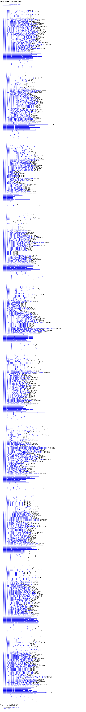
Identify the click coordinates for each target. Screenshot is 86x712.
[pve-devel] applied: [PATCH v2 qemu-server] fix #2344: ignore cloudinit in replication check (19, 457)
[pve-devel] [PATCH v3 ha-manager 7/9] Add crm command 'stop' (14, 50)
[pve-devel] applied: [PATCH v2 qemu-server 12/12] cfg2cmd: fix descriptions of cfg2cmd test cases (20, 32)
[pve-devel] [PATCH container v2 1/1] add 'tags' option (12, 84)
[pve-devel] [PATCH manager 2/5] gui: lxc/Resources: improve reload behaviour (17, 688)
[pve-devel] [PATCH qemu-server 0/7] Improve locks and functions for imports (17, 555)
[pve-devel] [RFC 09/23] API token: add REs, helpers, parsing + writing (15, 383)
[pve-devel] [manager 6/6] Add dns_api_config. (11, 310)
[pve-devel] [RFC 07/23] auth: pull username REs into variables (14, 381)
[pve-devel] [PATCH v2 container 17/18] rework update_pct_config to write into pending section (20, 62)
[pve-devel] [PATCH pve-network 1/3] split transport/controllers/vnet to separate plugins (18, 508)
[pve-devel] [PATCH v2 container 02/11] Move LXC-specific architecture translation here (18, 616)
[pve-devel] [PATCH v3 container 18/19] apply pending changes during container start (18, 291)
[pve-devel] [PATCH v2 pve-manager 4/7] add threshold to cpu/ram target (16, 216)
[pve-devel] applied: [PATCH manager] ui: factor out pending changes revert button (17, 682)
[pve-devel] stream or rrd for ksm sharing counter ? (12, 209)
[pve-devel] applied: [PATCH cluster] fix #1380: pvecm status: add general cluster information (19, 109)
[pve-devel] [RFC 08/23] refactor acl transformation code (13, 382)
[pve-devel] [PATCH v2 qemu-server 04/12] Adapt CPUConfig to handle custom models (18, 28)
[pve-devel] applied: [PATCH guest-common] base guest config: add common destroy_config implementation (22, 426)
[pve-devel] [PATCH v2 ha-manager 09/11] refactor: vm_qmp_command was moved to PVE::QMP (20, 623)
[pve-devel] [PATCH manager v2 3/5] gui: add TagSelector (13, 87)
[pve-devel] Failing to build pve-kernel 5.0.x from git (12, 72)
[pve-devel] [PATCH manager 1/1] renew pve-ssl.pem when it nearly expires (16, 600)
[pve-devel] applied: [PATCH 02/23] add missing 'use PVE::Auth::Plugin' (16, 399)
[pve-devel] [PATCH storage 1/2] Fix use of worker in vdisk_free (14, 185)
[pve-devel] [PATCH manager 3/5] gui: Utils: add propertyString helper (15, 689)
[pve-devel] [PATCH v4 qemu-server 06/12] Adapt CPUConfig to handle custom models (18, 154)
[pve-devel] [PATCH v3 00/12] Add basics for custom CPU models (14, 339)
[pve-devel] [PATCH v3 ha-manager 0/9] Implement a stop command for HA (16, 43)
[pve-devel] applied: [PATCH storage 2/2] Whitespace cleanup (14, 190)
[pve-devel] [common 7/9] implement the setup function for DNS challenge (16, 312)
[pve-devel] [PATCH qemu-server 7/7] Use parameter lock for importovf (15, 561)
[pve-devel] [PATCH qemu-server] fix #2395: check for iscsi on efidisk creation (17, 110)
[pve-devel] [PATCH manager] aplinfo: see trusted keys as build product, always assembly (19, 354)
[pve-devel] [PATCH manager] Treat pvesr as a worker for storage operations (16, 643)
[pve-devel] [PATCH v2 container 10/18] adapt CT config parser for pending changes (18, 57)
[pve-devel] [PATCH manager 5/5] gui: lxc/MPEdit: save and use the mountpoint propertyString (20, 691)
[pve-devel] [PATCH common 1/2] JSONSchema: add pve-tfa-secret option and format (18, 606)
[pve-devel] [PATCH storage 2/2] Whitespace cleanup (12, 186)
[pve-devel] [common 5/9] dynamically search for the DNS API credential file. (16, 309)
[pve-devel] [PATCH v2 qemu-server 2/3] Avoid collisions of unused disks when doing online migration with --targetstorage (25, 677)
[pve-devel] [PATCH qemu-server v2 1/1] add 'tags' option (13, 83)
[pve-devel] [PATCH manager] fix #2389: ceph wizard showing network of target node (18, 112)
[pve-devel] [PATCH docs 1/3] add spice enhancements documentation (15, 114)
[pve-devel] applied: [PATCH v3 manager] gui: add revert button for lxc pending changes (18, 671)
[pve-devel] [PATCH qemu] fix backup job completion (12, 554)
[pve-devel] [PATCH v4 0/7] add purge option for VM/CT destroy (14, 327)
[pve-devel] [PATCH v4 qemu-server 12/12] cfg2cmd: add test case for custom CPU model (19, 160)
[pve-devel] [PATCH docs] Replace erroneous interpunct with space (15, 522)
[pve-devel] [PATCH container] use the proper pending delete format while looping (17, 494)
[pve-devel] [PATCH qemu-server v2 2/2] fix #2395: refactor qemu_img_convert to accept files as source (21, 369)
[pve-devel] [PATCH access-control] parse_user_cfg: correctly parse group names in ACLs (19, 77)
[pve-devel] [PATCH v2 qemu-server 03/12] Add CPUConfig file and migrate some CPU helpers (20, 23)
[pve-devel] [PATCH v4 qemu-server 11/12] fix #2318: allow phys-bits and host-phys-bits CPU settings (21, 159)
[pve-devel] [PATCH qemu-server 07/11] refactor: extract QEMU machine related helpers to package (20, 594)
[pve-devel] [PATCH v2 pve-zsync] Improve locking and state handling (15, 80)
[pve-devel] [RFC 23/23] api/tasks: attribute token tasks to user (14, 397)
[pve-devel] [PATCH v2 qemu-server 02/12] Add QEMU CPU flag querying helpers (17, 22)
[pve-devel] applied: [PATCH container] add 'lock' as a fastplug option (15, 586)
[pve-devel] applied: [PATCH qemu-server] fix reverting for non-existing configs (17, 533)
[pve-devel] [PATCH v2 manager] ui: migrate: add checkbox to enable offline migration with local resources (22, 294)
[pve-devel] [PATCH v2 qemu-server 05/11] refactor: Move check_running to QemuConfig (19, 619)
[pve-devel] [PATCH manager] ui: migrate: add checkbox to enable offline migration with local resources (21, 146)
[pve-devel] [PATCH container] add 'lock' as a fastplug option (13, 550)
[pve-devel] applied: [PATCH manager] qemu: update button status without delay (17, 667)
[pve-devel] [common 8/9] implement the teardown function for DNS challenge (17, 313)
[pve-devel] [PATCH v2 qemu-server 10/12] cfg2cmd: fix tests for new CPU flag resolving (19, 24)
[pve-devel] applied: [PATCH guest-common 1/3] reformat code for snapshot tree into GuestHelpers (20, 19)
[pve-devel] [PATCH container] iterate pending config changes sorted (15, 540)
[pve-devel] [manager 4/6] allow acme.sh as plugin (12, 306)
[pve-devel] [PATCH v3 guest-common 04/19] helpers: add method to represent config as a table (20, 420)
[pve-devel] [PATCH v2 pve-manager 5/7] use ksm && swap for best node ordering (17, 217)
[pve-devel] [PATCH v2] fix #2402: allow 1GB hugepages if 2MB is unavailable (17, 239)
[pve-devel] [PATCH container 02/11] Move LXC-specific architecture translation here (18, 589)
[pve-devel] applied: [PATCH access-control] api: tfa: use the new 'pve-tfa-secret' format (18, 636)
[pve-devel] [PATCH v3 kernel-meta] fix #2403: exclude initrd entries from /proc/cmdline (18, 358)
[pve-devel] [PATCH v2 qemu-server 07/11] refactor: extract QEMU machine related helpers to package (21, 621)
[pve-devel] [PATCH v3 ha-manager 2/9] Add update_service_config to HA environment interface (20, 45)
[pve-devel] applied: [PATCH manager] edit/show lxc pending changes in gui (16, 460)
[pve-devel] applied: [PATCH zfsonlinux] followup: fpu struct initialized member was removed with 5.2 (21, 26)
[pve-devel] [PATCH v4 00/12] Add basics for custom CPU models (14, 148)
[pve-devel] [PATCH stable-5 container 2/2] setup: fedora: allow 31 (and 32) (16, 701)
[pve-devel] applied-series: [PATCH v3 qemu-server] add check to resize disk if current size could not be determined (23, 459)
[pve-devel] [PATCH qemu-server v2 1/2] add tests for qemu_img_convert (16, 368)
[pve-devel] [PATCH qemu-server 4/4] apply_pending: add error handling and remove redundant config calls (22, 650)
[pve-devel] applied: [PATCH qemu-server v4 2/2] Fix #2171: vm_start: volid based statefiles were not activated (22, 413)
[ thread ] (12, 4)
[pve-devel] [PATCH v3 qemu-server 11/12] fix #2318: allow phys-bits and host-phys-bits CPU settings (21, 349)
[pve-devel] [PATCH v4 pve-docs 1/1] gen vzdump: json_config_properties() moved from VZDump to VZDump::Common (24, 330)
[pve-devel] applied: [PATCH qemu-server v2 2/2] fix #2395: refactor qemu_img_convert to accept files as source (23, 372)
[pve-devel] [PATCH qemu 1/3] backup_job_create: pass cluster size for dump (16, 542)
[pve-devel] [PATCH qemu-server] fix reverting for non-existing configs (15, 531)
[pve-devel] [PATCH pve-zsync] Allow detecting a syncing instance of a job (16, 15)
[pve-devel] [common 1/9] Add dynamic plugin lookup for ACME (14, 300)
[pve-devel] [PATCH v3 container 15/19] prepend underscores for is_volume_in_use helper (19, 288)
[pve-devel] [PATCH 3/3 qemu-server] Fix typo (11, 583)
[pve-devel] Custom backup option (9, 196)
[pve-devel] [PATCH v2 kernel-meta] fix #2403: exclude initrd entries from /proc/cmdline (18, 353)
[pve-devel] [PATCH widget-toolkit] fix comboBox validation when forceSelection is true (18, 565)
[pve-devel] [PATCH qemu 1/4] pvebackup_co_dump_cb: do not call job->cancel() (17, 578)
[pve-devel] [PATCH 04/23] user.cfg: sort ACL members (13, 378)
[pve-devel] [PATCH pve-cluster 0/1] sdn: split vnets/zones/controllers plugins (16, 511)
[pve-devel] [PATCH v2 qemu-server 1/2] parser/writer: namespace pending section (17, 548)
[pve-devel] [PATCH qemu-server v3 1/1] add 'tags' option (13, 694)
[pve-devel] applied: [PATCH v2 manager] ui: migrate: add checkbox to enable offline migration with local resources (23, 322)
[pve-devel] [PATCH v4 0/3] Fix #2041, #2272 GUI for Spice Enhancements (16, 161)
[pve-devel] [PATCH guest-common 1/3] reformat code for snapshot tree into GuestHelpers (19, 11)
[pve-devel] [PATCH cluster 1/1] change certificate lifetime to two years (15, 601)
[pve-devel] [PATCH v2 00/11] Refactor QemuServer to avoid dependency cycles (17, 614)
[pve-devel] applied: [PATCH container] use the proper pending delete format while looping (19, 496)
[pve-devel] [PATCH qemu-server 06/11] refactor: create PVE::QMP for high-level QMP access (19, 593)
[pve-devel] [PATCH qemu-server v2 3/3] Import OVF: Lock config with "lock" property (18, 613)
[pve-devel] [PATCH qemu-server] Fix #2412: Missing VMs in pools (15, 260)
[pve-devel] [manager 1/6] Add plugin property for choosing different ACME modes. (18, 301)
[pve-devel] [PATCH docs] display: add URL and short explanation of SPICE (16, 145)
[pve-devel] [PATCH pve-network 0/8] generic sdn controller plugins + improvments (18, 259)
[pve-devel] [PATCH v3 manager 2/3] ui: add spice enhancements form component (17, 115)
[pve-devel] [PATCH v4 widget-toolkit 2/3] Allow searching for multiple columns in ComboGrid (20, 34)
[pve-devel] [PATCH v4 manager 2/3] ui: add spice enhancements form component (17, 163)
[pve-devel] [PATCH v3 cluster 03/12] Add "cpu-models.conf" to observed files (17, 342)
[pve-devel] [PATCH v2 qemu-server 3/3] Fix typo (12, 678)
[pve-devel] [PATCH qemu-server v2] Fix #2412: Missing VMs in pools (15, 315)
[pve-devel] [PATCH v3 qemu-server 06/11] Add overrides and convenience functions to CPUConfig (20, 99)
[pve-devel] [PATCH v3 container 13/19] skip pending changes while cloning (16, 286)
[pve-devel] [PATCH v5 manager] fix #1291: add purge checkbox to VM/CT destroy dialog (19, 506)
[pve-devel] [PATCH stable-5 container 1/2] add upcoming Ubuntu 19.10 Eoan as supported (19, 700)
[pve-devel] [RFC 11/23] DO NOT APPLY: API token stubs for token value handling (18, 385)
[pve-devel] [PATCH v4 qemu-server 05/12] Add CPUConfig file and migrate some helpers (19, 153)
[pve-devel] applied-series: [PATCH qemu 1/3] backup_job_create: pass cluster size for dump (19, 545)
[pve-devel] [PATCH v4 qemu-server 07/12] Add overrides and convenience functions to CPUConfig (20, 155)
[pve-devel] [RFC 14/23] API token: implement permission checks (14, 388)
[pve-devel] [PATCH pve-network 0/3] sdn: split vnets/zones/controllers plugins (17, 507)
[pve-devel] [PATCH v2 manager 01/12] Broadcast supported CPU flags (15, 21)
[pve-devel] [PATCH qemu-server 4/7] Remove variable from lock (14, 574)
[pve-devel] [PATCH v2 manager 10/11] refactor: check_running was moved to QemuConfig (19, 624)
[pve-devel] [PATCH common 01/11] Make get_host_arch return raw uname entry (17, 588)
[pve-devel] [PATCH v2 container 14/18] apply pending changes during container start (18, 60)
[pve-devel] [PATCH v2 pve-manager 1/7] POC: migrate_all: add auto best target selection (19, 213)
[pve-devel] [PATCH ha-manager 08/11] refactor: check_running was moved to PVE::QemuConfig (20, 595)
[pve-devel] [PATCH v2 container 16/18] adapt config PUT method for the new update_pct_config (20, 67)
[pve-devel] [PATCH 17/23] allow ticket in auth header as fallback (14, 391)
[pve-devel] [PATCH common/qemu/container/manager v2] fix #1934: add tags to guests (18, 81)
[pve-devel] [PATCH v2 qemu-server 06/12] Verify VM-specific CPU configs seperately (18, 30)
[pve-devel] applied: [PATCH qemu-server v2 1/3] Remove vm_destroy (15, 656)
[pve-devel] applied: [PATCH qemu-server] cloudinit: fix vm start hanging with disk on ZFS (19, 458)
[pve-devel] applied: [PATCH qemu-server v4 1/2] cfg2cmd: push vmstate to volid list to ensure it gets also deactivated (24, 412)
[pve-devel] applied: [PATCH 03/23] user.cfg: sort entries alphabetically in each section (18, 400)
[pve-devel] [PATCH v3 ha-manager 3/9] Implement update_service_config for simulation (19, 46)
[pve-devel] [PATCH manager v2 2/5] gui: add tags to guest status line (15, 86)
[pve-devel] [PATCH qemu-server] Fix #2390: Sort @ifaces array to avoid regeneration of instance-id (21, 456)
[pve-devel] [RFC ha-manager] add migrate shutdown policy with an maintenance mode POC (19, 130)
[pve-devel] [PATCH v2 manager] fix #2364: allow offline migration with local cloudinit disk (19, 142)
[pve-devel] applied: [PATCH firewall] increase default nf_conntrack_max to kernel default (19, 478)
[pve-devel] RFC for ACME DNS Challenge (10, 299)
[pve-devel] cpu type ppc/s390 (8, 143)
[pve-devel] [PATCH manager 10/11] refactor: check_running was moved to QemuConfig (18, 597)
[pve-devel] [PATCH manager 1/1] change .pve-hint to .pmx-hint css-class (16, 180)
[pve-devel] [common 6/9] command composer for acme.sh (13, 311)
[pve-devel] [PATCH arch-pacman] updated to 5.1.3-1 (12, 108)
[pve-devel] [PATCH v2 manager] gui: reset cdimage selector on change (15, 564)
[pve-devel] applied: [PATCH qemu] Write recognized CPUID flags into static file (17, 370)
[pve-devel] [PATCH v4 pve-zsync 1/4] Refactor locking (13, 234)
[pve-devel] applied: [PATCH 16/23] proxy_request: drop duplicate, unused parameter (18, 409)
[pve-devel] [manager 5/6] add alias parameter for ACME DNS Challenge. (16, 308)
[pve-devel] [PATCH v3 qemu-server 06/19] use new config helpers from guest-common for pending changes (22, 279)
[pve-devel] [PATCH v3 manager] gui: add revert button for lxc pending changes (17, 652)
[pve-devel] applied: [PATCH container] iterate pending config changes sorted (16, 631)
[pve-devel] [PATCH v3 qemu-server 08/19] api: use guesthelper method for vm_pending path (19, 281)
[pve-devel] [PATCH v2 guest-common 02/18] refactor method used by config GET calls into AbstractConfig (22, 42)
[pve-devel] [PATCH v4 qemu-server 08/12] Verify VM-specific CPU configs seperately (18, 156)
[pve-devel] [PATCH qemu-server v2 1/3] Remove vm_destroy (14, 611)
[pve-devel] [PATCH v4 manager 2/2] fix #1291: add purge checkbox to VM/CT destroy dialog (19, 332)
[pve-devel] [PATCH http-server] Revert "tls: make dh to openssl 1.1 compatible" (17, 568)
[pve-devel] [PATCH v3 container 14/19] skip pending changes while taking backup (17, 287)
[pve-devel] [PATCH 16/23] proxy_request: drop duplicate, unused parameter (16, 390)
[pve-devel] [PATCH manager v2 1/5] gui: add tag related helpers (14, 85)
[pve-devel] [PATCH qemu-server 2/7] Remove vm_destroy (13, 572)
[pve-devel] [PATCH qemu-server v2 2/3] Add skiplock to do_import (15, 612)
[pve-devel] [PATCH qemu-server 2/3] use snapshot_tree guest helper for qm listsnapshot (18, 12)
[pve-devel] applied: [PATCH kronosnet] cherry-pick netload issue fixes (15, 335)
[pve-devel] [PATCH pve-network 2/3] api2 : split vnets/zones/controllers (16, 509)
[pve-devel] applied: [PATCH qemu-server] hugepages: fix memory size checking (17, 655)
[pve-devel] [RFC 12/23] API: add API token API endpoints (13, 386)
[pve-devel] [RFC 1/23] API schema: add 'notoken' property (13, 375)
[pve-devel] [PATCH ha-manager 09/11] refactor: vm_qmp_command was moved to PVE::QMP (20, 596)
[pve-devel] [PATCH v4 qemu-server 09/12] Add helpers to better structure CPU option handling (20, 157)
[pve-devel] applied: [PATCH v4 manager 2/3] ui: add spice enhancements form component (19, 167)
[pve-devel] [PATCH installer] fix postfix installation (12, 474)
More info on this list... (7, 5)
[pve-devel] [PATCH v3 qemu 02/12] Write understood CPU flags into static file (17, 341)
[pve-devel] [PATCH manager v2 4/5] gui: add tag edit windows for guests (16, 88)
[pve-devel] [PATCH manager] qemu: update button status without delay (15, 653)
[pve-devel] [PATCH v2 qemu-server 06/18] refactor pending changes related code (17, 55)
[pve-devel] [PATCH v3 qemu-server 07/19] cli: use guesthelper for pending (16, 280)
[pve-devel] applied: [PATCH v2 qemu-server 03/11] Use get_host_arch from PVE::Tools (18, 654)
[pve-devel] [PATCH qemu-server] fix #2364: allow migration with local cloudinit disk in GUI (19, 121)
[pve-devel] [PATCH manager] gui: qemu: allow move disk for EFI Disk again (16, 263)
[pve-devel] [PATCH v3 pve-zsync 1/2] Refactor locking (13, 140)
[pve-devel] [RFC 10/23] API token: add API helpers (12, 384)
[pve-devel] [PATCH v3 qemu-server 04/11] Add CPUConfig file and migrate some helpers (19, 97)
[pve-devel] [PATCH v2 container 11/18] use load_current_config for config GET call (18, 58)
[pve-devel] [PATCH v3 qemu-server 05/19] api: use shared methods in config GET (17, 278)
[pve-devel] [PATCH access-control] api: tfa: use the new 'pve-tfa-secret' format (17, 605)
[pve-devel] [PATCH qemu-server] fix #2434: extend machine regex (15, 566)
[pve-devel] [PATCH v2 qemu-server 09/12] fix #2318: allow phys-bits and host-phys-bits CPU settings (21, 31)
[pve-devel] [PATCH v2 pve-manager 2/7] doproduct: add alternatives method (16, 214)
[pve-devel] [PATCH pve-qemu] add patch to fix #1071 (12, 470)
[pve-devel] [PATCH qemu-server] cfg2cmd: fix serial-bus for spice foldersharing (17, 201)
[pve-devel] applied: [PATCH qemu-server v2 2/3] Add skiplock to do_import (16, 657)
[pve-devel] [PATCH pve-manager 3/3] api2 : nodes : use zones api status (16, 516)
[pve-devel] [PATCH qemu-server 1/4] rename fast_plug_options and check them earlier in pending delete (21, 647)
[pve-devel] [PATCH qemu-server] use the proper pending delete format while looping (18, 493)
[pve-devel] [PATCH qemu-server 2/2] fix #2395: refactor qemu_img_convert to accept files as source (21, 357)
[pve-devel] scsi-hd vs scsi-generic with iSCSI (11, 76)
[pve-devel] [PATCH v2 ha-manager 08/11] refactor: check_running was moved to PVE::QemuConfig (21, 622)
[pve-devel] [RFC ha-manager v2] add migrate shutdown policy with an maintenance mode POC (20, 131)
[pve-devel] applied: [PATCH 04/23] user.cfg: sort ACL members (14, 401)
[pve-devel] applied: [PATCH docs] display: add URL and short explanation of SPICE (18, 170)
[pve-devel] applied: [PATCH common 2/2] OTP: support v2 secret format (16, 630)
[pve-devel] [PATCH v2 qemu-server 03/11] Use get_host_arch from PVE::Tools (17, 617)
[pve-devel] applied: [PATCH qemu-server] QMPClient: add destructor (15, 675)
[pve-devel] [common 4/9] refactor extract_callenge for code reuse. (14, 307)
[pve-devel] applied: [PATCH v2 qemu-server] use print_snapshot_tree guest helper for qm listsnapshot (21, 449)
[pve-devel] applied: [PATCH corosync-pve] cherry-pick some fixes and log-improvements (19, 92)
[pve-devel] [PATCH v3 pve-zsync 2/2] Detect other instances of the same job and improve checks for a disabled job (23, 141)
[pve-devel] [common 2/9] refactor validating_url (11, 303)
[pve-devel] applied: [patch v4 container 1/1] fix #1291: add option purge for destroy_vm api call (20, 455)
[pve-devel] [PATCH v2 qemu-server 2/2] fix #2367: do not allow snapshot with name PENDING (20, 549)
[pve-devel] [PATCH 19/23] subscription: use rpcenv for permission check (16, 393)
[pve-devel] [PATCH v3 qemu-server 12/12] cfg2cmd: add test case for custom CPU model (19, 350)
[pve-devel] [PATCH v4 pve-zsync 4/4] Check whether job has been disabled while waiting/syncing (20, 237)
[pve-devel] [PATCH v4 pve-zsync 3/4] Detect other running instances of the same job (18, 236)
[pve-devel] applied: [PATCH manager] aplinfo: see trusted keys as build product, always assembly (20, 665)
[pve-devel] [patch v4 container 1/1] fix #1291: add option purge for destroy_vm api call (18, 333)
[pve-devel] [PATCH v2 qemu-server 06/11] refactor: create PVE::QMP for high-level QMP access (20, 620)
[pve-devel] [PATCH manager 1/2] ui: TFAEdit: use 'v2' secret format (15, 607)
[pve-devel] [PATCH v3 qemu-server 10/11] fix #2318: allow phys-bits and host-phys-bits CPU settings (21, 103)
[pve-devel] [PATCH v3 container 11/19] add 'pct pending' (13, 284)
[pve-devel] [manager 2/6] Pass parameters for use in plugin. (13, 302)
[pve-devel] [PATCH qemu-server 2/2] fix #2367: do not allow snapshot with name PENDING (19, 489)
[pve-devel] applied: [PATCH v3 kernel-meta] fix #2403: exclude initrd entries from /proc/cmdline (20, 359)
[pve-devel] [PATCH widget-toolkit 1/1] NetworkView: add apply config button (17, 645)
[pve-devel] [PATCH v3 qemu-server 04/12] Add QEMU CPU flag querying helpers (17, 343)
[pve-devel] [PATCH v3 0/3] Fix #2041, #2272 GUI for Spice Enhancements (16, 113)
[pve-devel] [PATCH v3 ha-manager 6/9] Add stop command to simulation (16, 49)
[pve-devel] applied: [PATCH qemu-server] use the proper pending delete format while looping (19, 495)
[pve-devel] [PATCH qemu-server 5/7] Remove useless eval (13, 559)
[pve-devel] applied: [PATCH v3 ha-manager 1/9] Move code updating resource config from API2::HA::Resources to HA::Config (25, 124)
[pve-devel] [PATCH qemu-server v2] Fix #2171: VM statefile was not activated (17, 256)
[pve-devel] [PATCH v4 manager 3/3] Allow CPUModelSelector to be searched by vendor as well (20, 33)
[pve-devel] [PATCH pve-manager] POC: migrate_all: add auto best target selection (17, 132)
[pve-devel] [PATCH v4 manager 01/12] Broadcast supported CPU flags (15, 149)
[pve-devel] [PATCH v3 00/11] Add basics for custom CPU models (14, 93)
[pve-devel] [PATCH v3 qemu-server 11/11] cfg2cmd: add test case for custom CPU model (19, 104)
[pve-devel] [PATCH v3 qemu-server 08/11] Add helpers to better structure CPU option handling (20, 101)
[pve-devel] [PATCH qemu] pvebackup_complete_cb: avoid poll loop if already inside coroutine (20, 577)
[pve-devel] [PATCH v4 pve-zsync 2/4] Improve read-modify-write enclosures (16, 235)
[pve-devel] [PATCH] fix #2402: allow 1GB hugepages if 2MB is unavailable (16, 238)
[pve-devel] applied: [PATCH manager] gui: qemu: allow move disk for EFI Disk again (18, 265)
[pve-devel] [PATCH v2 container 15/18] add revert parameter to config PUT (16, 61)
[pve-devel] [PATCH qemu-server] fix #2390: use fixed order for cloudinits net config (18, 500)
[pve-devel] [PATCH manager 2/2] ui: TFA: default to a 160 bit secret (15, 609)
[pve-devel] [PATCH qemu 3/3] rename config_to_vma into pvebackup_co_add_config (18, 544)
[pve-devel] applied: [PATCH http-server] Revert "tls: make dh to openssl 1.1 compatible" (18, 580)
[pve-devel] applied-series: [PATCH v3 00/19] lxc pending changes (14, 453)
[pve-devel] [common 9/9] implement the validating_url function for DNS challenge (17, 314)
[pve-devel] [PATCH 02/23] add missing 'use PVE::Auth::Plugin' (14, 376)
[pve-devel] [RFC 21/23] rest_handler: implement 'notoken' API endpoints (16, 395)
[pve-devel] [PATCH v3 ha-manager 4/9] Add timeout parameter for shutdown (16, 47)
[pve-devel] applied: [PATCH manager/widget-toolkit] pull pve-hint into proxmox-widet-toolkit (19, 208)
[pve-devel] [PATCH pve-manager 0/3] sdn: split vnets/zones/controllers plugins (17, 513)
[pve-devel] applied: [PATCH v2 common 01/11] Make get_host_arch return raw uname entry (19, 634)
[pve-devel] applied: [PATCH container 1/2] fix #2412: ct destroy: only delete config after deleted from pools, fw (23, 451)
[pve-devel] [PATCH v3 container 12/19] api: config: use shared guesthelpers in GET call (18, 285)
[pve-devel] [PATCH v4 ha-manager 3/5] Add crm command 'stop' (14, 244)
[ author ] (19, 4)
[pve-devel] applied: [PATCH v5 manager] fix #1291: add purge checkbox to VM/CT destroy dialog (20, 569)
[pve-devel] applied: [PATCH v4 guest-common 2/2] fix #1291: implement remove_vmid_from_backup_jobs (22, 425)
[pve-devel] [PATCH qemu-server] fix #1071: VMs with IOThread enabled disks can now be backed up (21, 473)
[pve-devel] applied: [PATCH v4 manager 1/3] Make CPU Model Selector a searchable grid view (20, 71)
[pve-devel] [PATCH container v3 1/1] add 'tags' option (12, 695)
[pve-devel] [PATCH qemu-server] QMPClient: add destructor (14, 674)
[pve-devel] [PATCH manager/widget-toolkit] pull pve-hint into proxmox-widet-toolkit (18, 178)
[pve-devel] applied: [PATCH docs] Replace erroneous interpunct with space (16, 528)
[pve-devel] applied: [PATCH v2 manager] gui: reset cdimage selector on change (17, 570)
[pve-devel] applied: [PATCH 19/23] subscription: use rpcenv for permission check (17, 403)
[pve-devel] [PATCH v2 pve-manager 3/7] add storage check (13, 215)
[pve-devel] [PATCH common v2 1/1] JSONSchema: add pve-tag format (15, 82)
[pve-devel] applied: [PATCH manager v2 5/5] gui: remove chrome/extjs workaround (18, 664)
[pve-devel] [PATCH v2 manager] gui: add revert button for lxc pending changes (17, 651)
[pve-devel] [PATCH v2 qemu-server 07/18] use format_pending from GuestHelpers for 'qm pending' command (22, 56)
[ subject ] (15, 4)
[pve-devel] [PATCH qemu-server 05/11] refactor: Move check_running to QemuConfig (18, 592)
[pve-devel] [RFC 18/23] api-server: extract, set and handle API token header (16, 392)
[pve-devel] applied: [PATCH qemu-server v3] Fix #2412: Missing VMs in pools (17, 414)
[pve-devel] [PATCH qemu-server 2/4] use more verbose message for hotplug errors (17, 648)
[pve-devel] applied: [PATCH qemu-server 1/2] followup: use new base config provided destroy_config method (22, 434)
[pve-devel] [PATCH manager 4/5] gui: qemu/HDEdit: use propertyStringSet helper (17, 690)
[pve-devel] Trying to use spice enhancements (11, 175)
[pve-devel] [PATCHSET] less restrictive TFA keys (12, 604)
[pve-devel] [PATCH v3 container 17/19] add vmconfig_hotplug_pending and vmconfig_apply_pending (21, 290)
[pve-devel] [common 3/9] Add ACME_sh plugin (11, 304)
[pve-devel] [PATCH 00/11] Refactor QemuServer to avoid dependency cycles (16, 587)
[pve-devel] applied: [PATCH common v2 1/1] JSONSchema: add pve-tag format (17, 661)
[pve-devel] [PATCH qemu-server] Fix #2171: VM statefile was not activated (16, 147)
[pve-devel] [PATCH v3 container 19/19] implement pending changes (15, 292)
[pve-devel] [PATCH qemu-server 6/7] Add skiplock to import (14, 560)
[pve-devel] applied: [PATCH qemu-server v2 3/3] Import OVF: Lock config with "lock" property (20, 658)
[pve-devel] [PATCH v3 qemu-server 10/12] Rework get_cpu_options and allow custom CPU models (20, 348)
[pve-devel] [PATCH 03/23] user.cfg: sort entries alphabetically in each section (16, 377)
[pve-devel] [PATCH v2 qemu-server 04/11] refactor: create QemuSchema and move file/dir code (20, 618)
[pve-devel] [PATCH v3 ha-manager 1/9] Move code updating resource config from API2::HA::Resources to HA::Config (24, 44)
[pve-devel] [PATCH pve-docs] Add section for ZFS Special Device (15, 492)
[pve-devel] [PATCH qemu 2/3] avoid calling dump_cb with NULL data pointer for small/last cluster (20, 543)
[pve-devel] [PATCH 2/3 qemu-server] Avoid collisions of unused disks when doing (17, 582)
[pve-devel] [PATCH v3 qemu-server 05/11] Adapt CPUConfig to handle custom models (18, 98)
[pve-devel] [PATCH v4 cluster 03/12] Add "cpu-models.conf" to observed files (17, 151)
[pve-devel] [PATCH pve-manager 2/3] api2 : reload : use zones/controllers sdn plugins (18, 515)
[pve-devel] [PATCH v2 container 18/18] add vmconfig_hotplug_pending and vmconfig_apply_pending (21, 69)
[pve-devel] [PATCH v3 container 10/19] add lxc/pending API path (14, 283)
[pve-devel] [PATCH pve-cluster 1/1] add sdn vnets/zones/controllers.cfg (15, 512)
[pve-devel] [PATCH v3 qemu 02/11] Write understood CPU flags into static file (17, 95)
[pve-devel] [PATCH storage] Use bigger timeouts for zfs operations (15, 17)
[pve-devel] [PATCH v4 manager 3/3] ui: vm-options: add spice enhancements (16, 164)
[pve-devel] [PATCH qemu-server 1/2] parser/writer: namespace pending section (17, 547)
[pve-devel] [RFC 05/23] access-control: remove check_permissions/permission (17, 379)
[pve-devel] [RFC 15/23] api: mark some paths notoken (12, 389)
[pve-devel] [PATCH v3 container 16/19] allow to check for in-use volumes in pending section (19, 289)
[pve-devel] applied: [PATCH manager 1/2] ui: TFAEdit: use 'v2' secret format (16, 637)
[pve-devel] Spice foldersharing (8, 177)
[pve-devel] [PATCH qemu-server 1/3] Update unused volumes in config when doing (18, 581)
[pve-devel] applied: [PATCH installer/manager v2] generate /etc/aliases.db (16, 538)
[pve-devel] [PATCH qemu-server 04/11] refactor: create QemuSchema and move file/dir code (19, 591)
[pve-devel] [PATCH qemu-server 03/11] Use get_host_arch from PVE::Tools (16, 590)
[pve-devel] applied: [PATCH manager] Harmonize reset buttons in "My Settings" (17, 117)
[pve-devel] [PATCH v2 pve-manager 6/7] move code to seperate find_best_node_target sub (19, 218)
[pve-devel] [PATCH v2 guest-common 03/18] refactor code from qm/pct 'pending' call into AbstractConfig (22, 53)
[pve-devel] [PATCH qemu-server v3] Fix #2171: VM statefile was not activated (17, 373)
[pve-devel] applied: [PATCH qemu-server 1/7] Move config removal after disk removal (18, 562)
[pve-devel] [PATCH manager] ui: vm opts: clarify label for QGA (14, 233)
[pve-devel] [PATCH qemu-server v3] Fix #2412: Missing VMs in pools (15, 326)
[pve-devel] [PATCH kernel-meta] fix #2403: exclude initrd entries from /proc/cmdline (18, 336)
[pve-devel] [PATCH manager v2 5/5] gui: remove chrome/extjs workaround (16, 89)
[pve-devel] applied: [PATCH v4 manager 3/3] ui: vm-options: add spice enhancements (18, 168)
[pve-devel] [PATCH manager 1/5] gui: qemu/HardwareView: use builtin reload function (18, 687)
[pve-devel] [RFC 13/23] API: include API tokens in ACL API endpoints (15, 387)
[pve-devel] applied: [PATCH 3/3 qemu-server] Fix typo (13, 585)
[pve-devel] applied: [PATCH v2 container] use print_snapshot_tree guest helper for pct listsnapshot (20, 450)
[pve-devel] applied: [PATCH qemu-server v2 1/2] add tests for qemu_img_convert (17, 371)
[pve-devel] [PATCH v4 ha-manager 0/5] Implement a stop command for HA (16, 241)
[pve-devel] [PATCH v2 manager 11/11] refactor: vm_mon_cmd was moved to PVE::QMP (19, 625)
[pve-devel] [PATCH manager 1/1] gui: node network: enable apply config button (17, 646)
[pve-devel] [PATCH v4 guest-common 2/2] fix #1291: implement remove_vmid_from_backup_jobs (20, 329)
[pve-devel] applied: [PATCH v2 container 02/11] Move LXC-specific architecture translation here (20, 632)
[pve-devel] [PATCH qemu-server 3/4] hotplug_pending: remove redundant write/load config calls (20, 649)
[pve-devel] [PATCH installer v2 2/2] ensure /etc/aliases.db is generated (15, 536)
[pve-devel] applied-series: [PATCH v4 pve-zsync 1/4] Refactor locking (15, 262)
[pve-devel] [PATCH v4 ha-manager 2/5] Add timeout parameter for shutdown (16, 243)
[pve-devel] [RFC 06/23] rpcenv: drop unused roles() (12, 380)
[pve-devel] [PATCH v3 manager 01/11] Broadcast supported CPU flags (15, 94)
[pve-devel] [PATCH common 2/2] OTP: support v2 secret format (14, 608)
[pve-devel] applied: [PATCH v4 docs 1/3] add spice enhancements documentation (17, 166)
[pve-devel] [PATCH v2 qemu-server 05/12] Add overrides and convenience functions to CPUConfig (20, 29)
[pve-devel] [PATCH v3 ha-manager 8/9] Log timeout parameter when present (16, 51)
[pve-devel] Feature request (8, 200)
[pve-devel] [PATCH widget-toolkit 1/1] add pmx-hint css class (14, 179)
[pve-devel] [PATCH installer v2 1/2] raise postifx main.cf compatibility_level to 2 (17, 535)
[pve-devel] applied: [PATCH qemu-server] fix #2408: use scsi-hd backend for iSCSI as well (19, 532)
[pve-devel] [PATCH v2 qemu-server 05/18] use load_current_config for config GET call (18, 41)
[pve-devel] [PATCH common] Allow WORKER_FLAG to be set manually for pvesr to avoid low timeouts (22, 642)
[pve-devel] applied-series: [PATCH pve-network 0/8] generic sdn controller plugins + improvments (20, 419)
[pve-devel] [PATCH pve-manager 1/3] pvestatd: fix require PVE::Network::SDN (17, 514)
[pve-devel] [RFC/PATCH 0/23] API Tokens (10, 374)
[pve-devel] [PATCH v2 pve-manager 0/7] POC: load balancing (14, 212)
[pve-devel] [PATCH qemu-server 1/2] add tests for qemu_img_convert (15, 356)
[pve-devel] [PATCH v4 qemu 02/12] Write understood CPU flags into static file (17, 150)
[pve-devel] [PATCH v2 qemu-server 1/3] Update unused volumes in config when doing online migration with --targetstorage (25, 676)
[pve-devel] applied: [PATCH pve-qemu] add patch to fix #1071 (14, 472)
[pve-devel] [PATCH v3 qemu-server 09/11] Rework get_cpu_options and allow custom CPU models (20, 102)
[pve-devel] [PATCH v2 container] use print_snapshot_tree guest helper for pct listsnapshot (19, 39)
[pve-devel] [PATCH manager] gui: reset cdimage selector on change (15, 524)
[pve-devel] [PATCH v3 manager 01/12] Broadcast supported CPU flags (15, 340)
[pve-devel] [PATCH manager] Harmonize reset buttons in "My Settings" (16, 79)
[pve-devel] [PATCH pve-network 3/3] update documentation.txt (14, 510)
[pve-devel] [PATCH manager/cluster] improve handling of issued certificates (16, 599)
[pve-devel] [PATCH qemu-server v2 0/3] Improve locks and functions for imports (17, 610)
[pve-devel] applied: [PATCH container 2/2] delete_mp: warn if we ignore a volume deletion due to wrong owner (23, 452)
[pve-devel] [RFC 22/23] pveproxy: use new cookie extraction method (15, 396)
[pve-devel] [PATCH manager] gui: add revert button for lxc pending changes (16, 471)
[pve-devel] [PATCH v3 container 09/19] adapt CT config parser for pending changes (18, 282)
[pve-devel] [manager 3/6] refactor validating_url (11, 305)
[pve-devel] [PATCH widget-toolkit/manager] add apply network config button (17, 644)
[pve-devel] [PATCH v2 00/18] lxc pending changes (12, 70)
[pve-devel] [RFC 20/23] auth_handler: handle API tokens (13, 394)
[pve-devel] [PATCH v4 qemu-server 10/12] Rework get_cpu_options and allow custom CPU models (20, 158)
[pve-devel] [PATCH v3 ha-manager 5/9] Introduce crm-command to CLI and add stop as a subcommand (21, 48)
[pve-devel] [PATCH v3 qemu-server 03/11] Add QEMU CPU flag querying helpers (17, 96)
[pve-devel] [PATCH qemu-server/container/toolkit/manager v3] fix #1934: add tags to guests (19, 693)
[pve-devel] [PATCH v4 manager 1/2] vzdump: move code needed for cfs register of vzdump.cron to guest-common (23, 331)
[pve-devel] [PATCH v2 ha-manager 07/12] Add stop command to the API (16, 10)
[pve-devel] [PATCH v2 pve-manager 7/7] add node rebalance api (14, 219)
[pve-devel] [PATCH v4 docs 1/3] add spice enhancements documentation (16, 162)
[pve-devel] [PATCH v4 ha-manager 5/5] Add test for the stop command (15, 246)
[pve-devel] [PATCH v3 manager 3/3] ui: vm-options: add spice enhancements (16, 116)
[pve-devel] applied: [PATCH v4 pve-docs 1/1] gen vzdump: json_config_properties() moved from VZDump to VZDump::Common (26, 427)
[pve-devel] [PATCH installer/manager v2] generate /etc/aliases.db (14, 534)
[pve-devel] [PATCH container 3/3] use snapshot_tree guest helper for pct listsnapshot (18, 13)
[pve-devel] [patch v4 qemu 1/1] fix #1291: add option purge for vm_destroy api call (18, 334)
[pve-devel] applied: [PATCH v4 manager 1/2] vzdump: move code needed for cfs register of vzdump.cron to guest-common (25, 428)
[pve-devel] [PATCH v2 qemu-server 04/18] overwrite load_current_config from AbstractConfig (20, 54)
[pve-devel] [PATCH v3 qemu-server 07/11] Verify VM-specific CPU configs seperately (18, 100)
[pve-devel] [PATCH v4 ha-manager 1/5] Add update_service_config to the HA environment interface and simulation (23, 242)
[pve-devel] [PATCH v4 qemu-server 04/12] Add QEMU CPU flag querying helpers (17, 152)
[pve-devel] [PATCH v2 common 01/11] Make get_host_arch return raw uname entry (18, 615)
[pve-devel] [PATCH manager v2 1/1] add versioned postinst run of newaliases (16, 537)
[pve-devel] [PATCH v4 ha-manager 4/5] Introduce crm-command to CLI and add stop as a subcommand (21, 245)
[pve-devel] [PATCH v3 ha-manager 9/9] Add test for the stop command (15, 52)
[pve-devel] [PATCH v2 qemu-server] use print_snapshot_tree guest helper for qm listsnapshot (19, 40)
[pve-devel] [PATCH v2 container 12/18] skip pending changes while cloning (16, 59)
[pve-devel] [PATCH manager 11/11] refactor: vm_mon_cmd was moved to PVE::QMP (18, 598)
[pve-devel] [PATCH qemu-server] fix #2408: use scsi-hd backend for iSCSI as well (17, 517)
